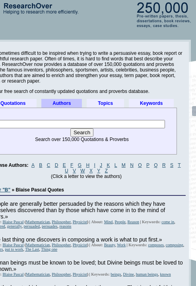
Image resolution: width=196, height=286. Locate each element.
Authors (61, 103)
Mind (108, 222)
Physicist (80, 222)
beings (116, 274)
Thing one (49, 249)
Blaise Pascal (12, 222)
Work (121, 245)
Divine (128, 274)
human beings (147, 274)
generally (14, 226)
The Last (32, 249)
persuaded (31, 226)
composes (155, 245)
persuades (49, 226)
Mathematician (38, 222)
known (165, 274)
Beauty (109, 245)
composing (174, 245)
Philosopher (61, 222)
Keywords (151, 103)
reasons (65, 226)
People (119, 222)
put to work (14, 249)
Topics (105, 103)
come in (167, 222)
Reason (133, 222)
